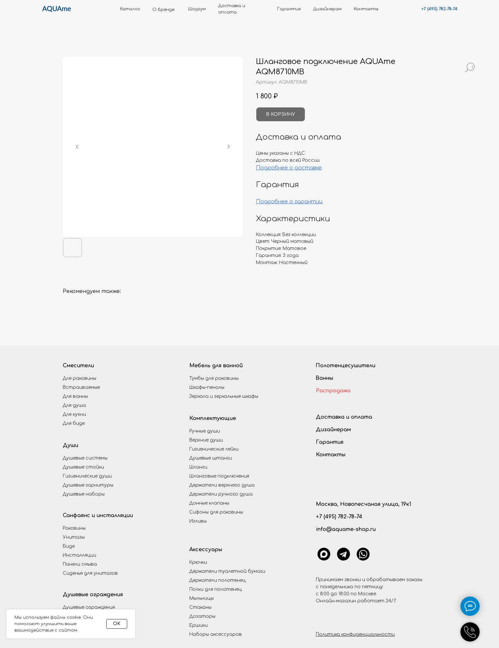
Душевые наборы (84, 494)
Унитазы (74, 537)
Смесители (78, 366)
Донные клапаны (209, 503)
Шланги (198, 467)
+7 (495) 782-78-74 (439, 9)
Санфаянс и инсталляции (98, 515)
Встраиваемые (81, 387)
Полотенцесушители (345, 366)
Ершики (198, 625)
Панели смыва (80, 564)
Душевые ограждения (93, 595)
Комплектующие (212, 418)
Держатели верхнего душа (222, 485)
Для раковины (79, 378)
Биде (69, 546)
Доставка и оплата (344, 417)
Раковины (74, 528)
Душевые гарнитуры (88, 485)
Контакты (330, 455)
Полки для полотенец (215, 589)
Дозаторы (202, 616)
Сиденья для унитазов (90, 573)
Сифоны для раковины (216, 512)
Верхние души (206, 440)
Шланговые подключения (219, 476)
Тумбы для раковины (214, 378)
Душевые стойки (83, 467)
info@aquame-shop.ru (346, 529)
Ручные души (204, 431)
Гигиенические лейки (214, 449)
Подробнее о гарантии (289, 202)
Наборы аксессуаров (215, 634)
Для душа (74, 405)
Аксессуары (205, 549)
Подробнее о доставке (289, 168)
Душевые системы (85, 458)
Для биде (74, 423)
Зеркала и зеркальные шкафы (223, 396)
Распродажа (333, 391)
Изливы (198, 521)
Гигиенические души (87, 476)
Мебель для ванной (216, 366)
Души (70, 445)
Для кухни (74, 414)
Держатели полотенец (217, 580)
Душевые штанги (210, 458)
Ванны (324, 378)
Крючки (198, 562)
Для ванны (75, 396)
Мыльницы (201, 598)
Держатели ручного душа (221, 494)
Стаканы (200, 607)
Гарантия (330, 442)
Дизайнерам (333, 430)
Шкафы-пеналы (206, 387)
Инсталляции (79, 555)
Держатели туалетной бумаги (227, 571)
